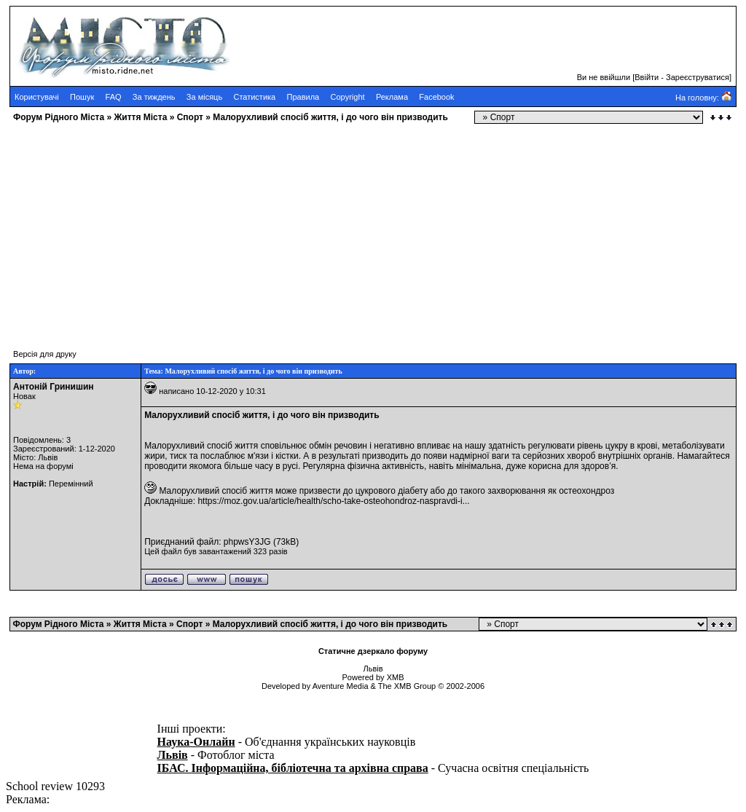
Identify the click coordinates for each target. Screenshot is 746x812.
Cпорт (190, 117)
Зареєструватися (697, 77)
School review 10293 (55, 786)
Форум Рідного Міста (58, 117)
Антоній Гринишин (53, 387)
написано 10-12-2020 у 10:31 (212, 391)
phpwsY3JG (247, 542)
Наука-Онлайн (196, 742)
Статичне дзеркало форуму (373, 651)
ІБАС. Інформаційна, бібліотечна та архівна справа (292, 768)
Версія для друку (44, 354)
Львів (172, 755)
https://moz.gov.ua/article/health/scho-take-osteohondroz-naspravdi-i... (333, 501)
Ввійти (647, 77)
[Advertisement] (373, 229)
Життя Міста (140, 117)
